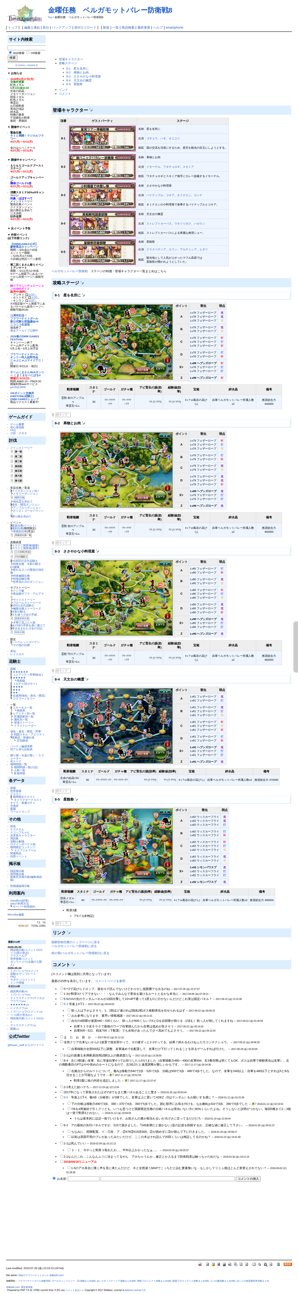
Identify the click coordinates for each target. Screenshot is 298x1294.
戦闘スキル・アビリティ (29, 734)
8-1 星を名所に (77, 68)
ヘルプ (158, 27)
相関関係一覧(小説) (26, 767)
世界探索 (15, 790)
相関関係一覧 (18, 764)
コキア (170, 195)
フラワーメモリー (24, 698)
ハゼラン (199, 223)
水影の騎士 (19, 611)
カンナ (198, 195)
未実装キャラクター (22, 835)
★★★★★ (19, 677)
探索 (13, 787)
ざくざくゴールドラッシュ (27, 512)
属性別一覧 (21, 719)
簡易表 (21, 710)
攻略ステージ (68, 63)
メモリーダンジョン (25, 493)
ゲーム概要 (17, 424)
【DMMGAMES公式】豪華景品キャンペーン (24, 245)
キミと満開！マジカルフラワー (27, 137)
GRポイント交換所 (22, 393)
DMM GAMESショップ (24, 399)
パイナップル (154, 195)
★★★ (16, 689)
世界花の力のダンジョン (28, 581)
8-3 (66, 1004)
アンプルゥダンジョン (27, 507)
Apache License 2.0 (135, 1290)
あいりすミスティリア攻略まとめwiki (116, 1281)
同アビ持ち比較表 (21, 749)
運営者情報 (27, 1287)
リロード (89, 27)
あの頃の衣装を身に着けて (28, 625)
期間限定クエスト (24, 796)
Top (50, 17)
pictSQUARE (18, 387)
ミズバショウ (20, 994)
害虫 (13, 651)
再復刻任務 (20, 531)
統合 (38, 674)
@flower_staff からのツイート (26, 1044)
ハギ (163, 138)
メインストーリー (21, 447)
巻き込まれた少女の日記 (27, 628)
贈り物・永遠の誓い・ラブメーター (27, 757)
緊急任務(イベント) (24, 525)
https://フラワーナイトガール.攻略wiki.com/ (41, 1275)
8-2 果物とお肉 (77, 72)
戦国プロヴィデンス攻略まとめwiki (191, 1281)
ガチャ (20, 683)
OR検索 (35, 52)
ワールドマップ (20, 811)
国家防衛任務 (22, 618)
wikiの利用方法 (19, 903)
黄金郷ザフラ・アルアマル (27, 595)
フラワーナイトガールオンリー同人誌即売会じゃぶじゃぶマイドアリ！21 (27, 359)
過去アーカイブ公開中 (24, 330)
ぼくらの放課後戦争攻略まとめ (253, 1281)
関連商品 (15, 853)
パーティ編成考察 (21, 746)
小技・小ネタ (18, 433)
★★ (15, 692)
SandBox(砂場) (19, 900)
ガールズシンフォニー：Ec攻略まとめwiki (74, 1281)
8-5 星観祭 (74, 84)
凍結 (36, 27)
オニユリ (174, 138)
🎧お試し (31, 294)
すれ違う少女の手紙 (24, 614)
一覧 (115, 27)
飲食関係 (19, 773)
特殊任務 (19, 632)
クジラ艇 (18, 590)
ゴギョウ (152, 138)
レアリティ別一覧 (24, 713)
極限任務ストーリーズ (27, 608)
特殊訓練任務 (21, 578)
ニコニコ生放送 (20, 324)
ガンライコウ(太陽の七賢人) (26, 963)
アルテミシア (188, 249)
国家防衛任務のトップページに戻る (75, 942)
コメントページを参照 (110, 981)
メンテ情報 (17, 982)
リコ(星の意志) (19, 952)
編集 (27, 27)
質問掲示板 (17, 873)
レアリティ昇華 (25, 674)
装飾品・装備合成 (23, 737)
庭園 (13, 808)
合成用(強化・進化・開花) (29, 695)
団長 (13, 826)
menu (21, 65)
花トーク (15, 761)
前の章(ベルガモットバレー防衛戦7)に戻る (80, 953)
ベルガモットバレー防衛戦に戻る (74, 946)
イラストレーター (25, 725)
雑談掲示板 (17, 870)
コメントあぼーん (74, 1290)
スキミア (188, 166)
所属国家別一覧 (24, 716)
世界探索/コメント (21, 958)
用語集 (14, 838)
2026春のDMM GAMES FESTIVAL (24, 338)
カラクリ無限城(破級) (25, 545)
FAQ (13, 430)
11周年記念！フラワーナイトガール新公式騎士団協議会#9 (24, 318)
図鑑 (13, 668)
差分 (46, 27)
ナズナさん (17, 829)
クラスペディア (156, 249)
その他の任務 (21, 645)
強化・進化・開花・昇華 (25, 731)
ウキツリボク (182, 223)
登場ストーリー (24, 722)
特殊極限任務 (21, 575)
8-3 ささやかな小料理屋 (83, 76)
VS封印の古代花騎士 (25, 560)
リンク (63, 89)
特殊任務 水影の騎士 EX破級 (27, 565)
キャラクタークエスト (28, 799)
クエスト (15, 793)
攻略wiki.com (13, 1287)
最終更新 (143, 27)
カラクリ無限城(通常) (25, 548)
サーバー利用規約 (24, 906)
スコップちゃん (20, 832)
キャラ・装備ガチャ (22, 802)
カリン (173, 249)
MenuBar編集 (16, 914)
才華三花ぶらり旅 (24, 622)
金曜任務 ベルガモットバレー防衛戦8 (110, 10)
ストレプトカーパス (159, 223)
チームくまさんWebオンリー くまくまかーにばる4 (27, 374)
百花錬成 (22, 740)
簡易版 (21, 680)
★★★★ (18, 686)
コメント (65, 93)
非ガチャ (30, 683)
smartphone (174, 27)
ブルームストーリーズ (27, 602)
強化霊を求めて (23, 501)
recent (31, 65)
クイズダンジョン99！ (26, 490)
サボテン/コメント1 (22, 979)
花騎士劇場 (17, 841)
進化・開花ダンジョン (26, 504)
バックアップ (61, 27)
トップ (13, 27)
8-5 (66, 1097)
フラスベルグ (18, 955)
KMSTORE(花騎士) (22, 396)
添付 (77, 27)
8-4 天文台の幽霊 (79, 80)
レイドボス (17, 654)
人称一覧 (19, 770)
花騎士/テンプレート (23, 973)
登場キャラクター (71, 59)
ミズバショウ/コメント (24, 970)
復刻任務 (17, 528)
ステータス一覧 (22, 707)
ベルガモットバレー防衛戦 (69, 271)
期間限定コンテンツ (22, 847)
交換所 (14, 805)
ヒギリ (204, 249)
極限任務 (19, 497)
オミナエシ (184, 195)
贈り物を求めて (21, 516)
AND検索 (18, 52)
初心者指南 (17, 427)
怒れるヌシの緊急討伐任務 (27, 571)
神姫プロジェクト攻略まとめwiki (154, 1281)
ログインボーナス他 (22, 844)
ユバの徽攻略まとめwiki (222, 1281)
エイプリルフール (25, 850)
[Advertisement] (136, 44)
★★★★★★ (20, 671)
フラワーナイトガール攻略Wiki (34, 1281)
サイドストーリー (24, 599)
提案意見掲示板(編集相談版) (26, 878)
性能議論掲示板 (20, 885)
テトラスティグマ (23, 1025)
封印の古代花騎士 (23, 605)
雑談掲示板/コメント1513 (26, 949)
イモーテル (153, 166)
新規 (106, 27)
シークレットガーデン (26, 642)
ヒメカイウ (19, 1007)
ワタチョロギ (171, 166)
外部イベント (18, 856)
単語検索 (128, 27)
